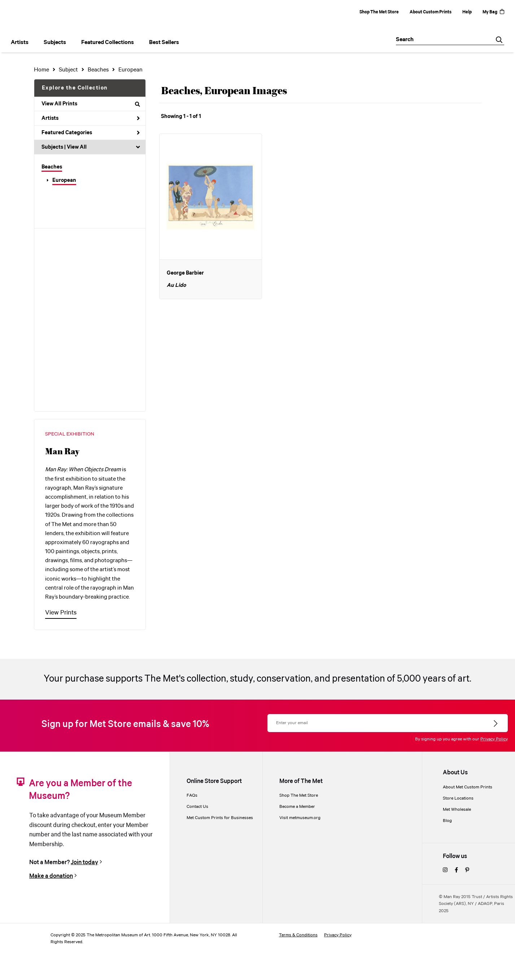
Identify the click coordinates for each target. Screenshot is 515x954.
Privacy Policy (494, 739)
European (64, 180)
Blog (447, 821)
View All (77, 147)
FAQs (192, 795)
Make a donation (51, 876)
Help (467, 12)
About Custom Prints (430, 12)
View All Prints (91, 104)
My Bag (493, 12)
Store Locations (458, 798)
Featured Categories (91, 132)
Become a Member (297, 807)
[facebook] (456, 870)
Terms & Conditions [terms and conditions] (298, 935)
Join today (84, 862)
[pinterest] (467, 870)
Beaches (52, 167)
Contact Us (197, 807)
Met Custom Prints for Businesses (220, 818)
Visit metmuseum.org (299, 818)
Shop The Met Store (379, 12)
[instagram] (445, 870)
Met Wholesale (457, 809)
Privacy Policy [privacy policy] (338, 935)
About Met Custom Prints (467, 787)
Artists (91, 118)
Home (41, 70)
